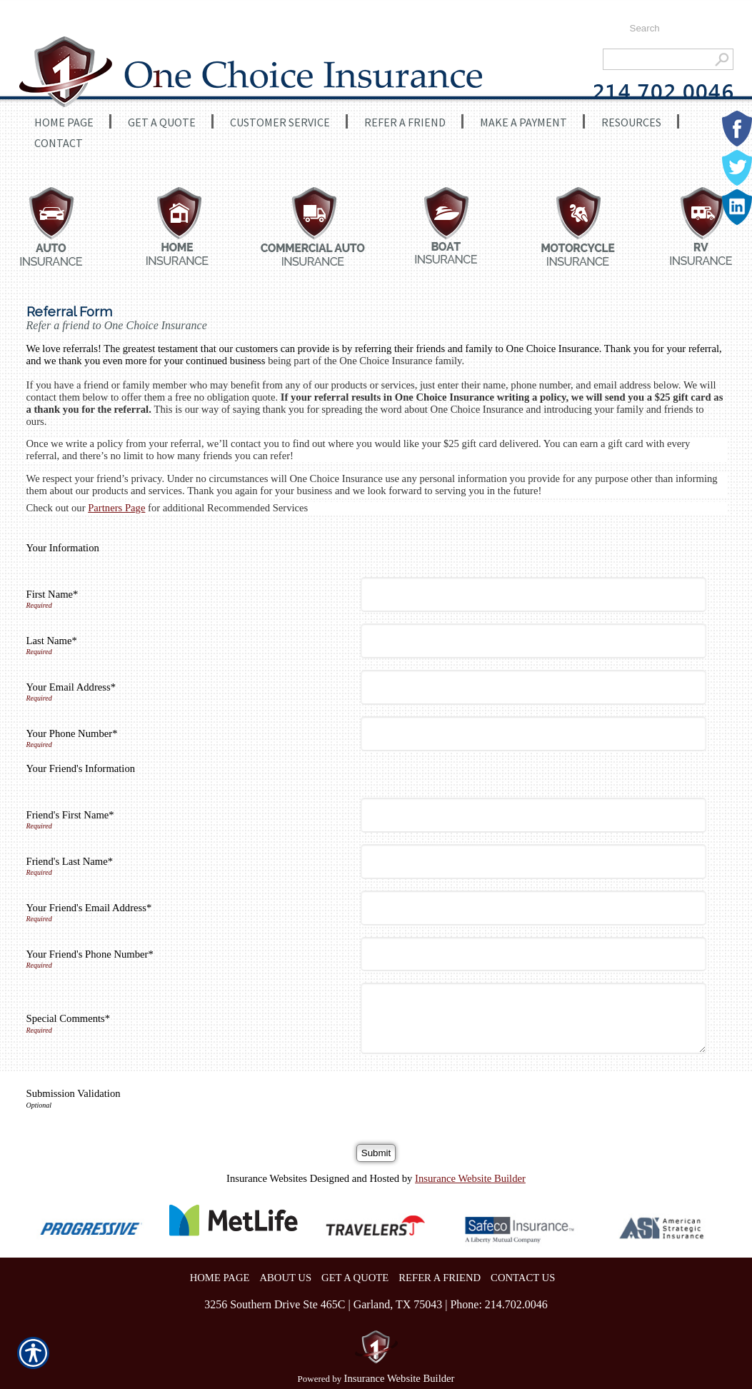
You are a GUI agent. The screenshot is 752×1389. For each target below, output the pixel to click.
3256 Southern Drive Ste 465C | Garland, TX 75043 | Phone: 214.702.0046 (376, 1304)
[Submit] (376, 1153)
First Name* (52, 594)
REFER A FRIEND (439, 1277)
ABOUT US (285, 1277)
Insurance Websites (266, 1178)
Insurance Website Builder (470, 1178)
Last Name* (51, 640)
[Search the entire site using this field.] (674, 28)
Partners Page (116, 507)
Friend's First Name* (70, 815)
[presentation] (474, 1093)
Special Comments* (68, 1018)
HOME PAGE (220, 1277)
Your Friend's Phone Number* (90, 954)
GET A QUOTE (354, 1277)
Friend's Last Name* (70, 861)
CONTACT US (523, 1277)
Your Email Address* (71, 687)
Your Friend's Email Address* (89, 907)
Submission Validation (73, 1093)
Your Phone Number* (72, 733)
